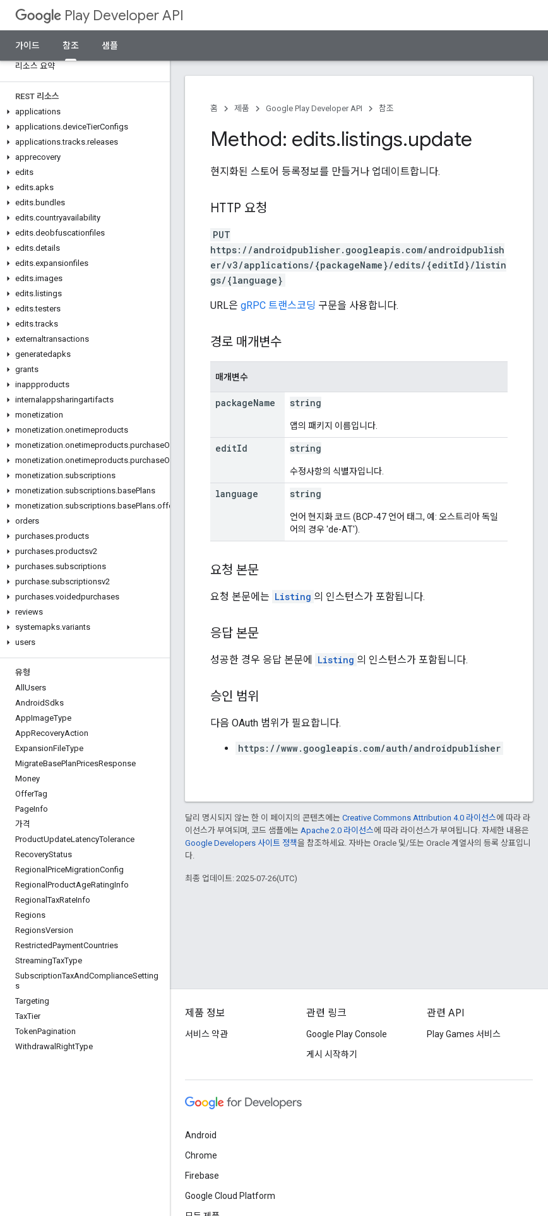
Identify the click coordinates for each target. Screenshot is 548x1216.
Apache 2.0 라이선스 (337, 830)
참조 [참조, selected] (71, 45)
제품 (241, 108)
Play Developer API (99, 15)
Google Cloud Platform (230, 1196)
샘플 (110, 45)
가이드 (27, 45)
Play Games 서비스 (464, 1034)
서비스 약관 (206, 1034)
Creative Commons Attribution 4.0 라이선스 (419, 817)
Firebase (202, 1176)
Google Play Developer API (314, 108)
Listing (293, 597)
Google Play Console (346, 1034)
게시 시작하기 (331, 1054)
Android (201, 1135)
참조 (386, 108)
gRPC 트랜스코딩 (278, 305)
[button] (82, 111)
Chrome (201, 1155)
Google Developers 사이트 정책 (241, 843)
